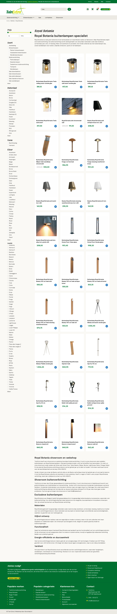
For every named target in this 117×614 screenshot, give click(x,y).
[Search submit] (69, 9)
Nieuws (96, 1)
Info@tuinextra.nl (75, 491)
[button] (13, 17)
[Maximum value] (25, 36)
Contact (108, 1)
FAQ (102, 1)
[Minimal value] (19, 32)
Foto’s (90, 1)
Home (8, 21)
